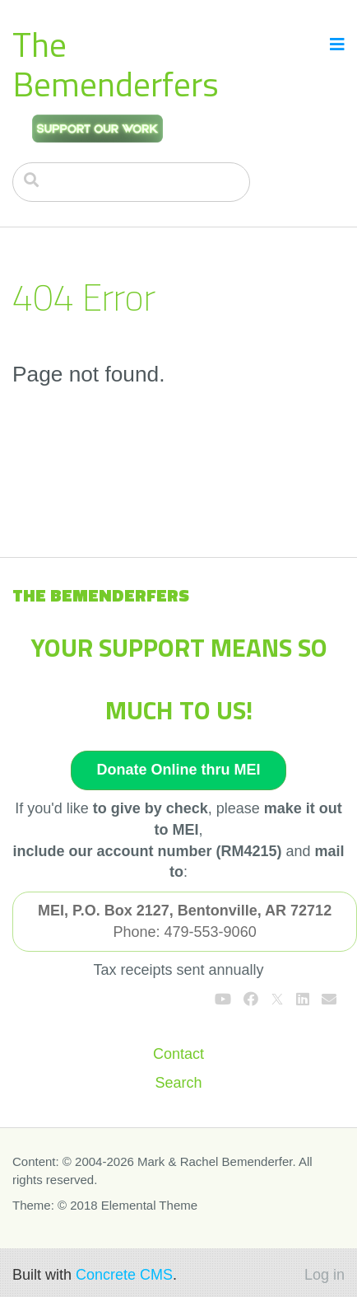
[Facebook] (250, 999)
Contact (178, 1054)
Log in (324, 1275)
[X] (277, 999)
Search (178, 1083)
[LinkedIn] (302, 999)
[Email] (329, 999)
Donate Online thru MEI (178, 769)
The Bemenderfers (115, 64)
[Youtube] (223, 999)
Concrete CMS (124, 1275)
